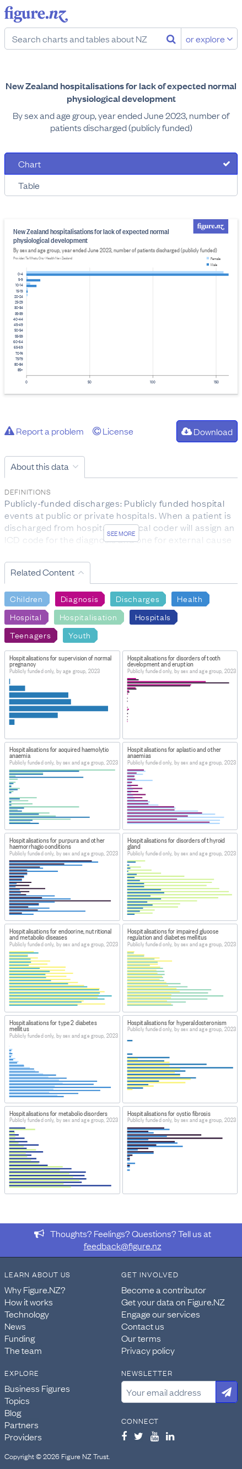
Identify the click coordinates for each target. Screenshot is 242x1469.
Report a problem (44, 431)
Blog (12, 1412)
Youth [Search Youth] (79, 634)
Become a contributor (163, 1289)
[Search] (171, 39)
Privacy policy (148, 1350)
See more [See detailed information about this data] (121, 533)
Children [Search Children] (26, 598)
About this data (39, 466)
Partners (21, 1424)
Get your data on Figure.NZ (173, 1301)
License (113, 431)
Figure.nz (36, 14)
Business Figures (37, 1388)
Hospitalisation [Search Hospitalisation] (88, 616)
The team (23, 1350)
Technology (26, 1314)
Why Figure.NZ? (35, 1289)
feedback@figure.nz (123, 1245)
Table (29, 185)
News (15, 1326)
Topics (17, 1400)
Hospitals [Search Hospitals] (153, 616)
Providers (23, 1436)
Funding (19, 1338)
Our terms (141, 1338)
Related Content (42, 572)
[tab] (121, 164)
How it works (28, 1301)
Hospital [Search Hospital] (26, 616)
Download (207, 431)
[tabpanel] (121, 306)
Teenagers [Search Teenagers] (30, 634)
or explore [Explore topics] (209, 38)
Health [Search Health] (189, 598)
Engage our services (160, 1314)
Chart (29, 164)
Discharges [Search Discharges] (137, 598)
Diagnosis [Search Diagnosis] (79, 598)
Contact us (142, 1326)
